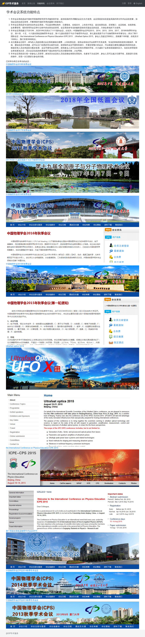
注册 (124, 3)
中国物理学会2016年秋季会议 (18, 194)
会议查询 (50, 3)
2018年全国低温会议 (15, 94)
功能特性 (41, 3)
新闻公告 (31, 3)
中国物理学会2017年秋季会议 (18, 130)
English (137, 3)
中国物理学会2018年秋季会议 (18, 64)
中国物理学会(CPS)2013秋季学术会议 (22, 600)
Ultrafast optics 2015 (15, 346)
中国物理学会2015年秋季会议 (18, 264)
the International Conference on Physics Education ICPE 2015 (32, 448)
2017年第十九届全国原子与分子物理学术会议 (25, 160)
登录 (130, 3)
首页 (24, 3)
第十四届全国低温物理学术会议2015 (21, 531)
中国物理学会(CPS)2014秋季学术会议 (22, 570)
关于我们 (60, 3)
